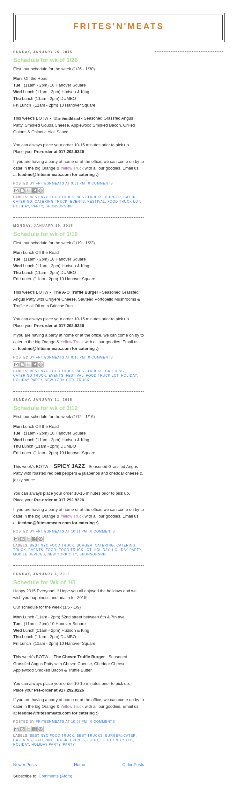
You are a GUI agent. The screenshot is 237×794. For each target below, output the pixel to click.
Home (79, 764)
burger (113, 197)
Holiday (21, 206)
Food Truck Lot (123, 201)
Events (77, 201)
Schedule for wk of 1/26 (45, 60)
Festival (96, 201)
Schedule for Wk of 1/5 (44, 582)
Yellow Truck (72, 168)
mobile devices (29, 554)
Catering (23, 201)
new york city (59, 380)
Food (51, 550)
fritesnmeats (50, 183)
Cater (129, 197)
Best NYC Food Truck (52, 197)
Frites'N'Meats (118, 26)
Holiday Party (27, 380)
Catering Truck (51, 201)
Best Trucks (90, 197)
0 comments (100, 183)
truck (83, 380)
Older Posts (133, 764)
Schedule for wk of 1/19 (45, 234)
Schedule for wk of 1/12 (45, 408)
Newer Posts (25, 764)
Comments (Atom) (55, 776)
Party (37, 206)
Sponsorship (59, 206)
